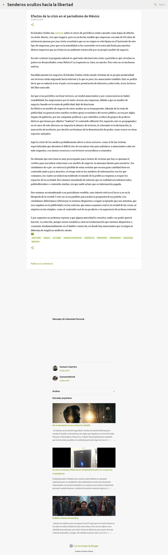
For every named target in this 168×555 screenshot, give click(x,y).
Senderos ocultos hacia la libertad (40, 4)
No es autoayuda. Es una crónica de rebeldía (71, 425)
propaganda (115, 238)
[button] (32, 25)
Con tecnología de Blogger (84, 546)
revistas (35, 242)
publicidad (128, 238)
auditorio (36, 238)
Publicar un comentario (42, 263)
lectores (57, 238)
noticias (59, 33)
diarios (47, 238)
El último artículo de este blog (65, 518)
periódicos (89, 238)
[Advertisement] (84, 291)
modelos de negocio (73, 238)
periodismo (102, 238)
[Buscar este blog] (152, 4)
